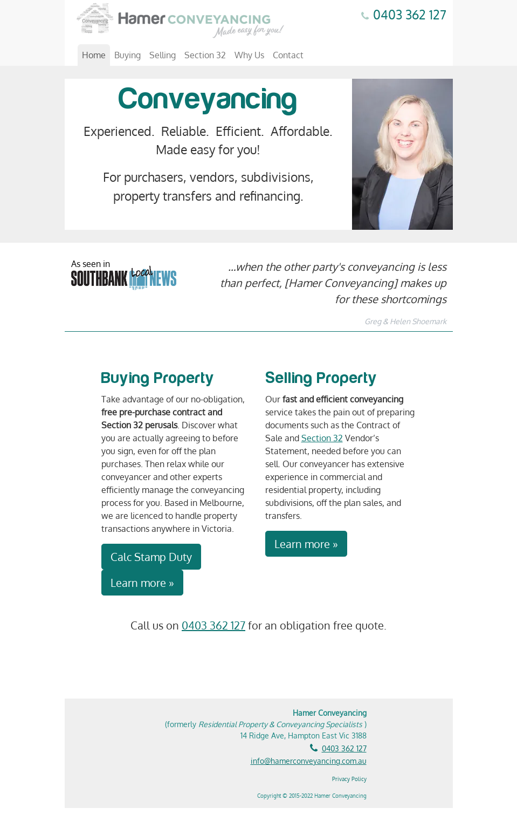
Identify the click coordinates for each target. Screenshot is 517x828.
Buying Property (158, 378)
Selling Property (321, 378)
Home (94, 55)
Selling (162, 55)
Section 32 (205, 55)
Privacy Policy (349, 779)
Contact (288, 55)
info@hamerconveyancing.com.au (309, 760)
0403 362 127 (409, 14)
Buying (127, 55)
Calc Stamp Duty (151, 557)
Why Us (249, 55)
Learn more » (142, 583)
